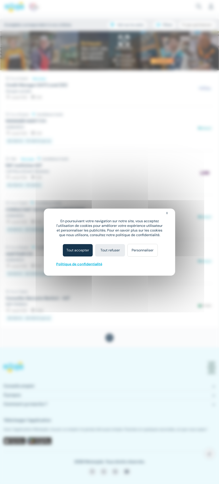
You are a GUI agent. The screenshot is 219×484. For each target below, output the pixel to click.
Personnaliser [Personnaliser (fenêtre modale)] (143, 250)
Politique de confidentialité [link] (79, 264)
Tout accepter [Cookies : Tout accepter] (77, 250)
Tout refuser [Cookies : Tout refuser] (110, 250)
